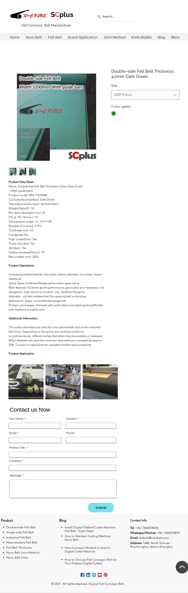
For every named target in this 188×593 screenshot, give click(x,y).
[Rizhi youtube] (100, 575)
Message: (16, 475)
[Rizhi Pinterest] (105, 575)
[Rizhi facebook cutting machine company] (82, 575)
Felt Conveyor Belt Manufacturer (46, 25)
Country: (71, 418)
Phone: (70, 432)
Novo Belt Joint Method (22, 552)
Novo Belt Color (17, 557)
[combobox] (145, 95)
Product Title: (17, 447)
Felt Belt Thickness (19, 547)
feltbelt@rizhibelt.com (154, 538)
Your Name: (16, 418)
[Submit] (101, 507)
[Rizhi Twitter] (94, 575)
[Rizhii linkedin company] (88, 575)
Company (15, 460)
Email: (13, 432)
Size (114, 85)
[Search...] (117, 16)
